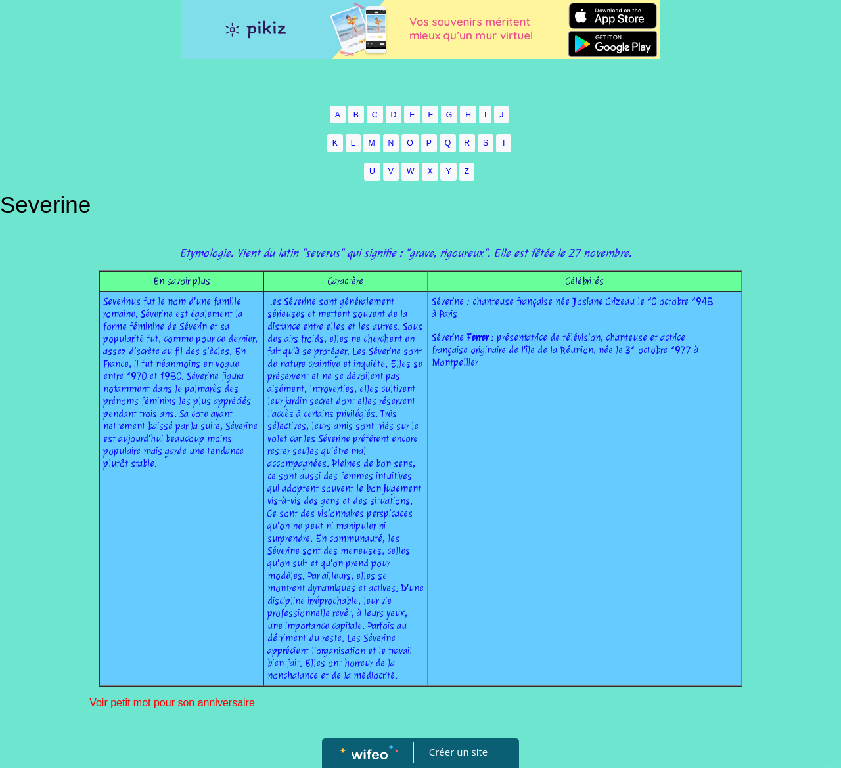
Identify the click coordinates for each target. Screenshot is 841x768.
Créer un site (458, 751)
